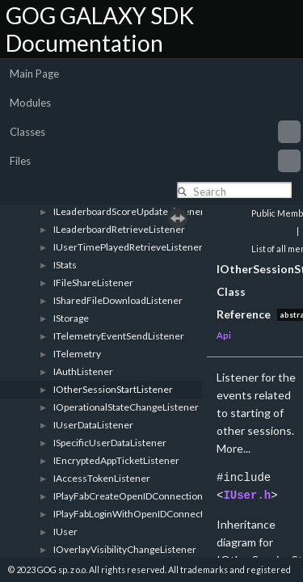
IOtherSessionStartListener (113, 389)
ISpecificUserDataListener (109, 442)
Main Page (34, 73)
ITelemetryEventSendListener (118, 336)
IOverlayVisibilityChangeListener (124, 549)
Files (155, 161)
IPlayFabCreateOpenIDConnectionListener (146, 496)
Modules (30, 102)
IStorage (71, 318)
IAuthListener (83, 371)
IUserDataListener (93, 425)
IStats (65, 265)
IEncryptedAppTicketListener (116, 460)
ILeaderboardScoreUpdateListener (128, 211)
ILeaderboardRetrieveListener (119, 229)
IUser (65, 531)
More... (233, 448)
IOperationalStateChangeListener (126, 407)
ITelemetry (77, 354)
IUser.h (247, 495)
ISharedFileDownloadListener (118, 300)
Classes (155, 131)
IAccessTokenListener (101, 478)
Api (224, 335)
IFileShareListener (93, 282)
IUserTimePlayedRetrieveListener (128, 247)
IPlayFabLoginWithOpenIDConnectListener (146, 514)
